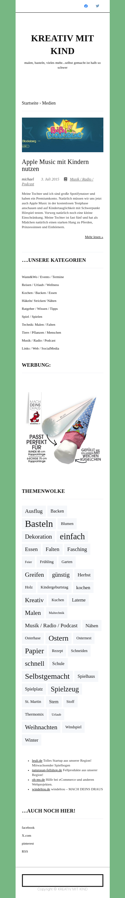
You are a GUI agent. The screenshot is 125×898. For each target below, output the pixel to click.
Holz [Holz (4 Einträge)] (29, 587)
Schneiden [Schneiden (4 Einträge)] (79, 651)
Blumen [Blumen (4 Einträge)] (67, 523)
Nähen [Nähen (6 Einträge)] (92, 625)
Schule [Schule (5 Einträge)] (58, 663)
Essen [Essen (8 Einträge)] (31, 549)
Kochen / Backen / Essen (39, 293)
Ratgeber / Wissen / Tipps (40, 308)
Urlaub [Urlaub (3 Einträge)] (56, 714)
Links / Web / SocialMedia (40, 348)
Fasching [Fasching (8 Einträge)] (77, 549)
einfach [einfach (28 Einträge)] (72, 536)
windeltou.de (41, 789)
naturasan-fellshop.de (47, 770)
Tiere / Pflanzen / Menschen (41, 332)
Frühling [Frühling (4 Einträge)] (46, 562)
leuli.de (37, 760)
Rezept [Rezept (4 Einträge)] (57, 651)
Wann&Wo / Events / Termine (43, 277)
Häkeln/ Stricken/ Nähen (39, 301)
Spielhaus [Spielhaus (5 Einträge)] (86, 676)
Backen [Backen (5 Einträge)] (57, 511)
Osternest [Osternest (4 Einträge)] (83, 638)
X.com (26, 835)
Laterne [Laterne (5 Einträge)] (79, 600)
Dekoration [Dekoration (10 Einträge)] (38, 536)
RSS (25, 851)
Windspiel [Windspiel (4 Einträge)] (73, 727)
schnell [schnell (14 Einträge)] (35, 663)
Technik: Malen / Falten (38, 324)
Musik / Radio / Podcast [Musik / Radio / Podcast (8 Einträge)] (51, 625)
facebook (28, 827)
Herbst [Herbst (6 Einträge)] (84, 574)
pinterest (28, 843)
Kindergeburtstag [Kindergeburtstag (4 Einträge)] (54, 587)
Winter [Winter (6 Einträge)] (31, 740)
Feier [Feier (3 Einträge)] (28, 562)
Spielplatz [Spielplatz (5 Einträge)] (34, 689)
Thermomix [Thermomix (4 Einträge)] (34, 714)
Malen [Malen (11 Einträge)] (33, 612)
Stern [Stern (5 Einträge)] (54, 701)
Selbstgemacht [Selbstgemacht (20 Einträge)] (47, 676)
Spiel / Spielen (32, 316)
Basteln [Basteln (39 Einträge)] (39, 524)
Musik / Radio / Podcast (39, 340)
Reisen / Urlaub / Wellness (40, 285)
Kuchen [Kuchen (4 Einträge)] (58, 600)
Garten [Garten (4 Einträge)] (67, 562)
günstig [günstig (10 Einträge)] (61, 574)
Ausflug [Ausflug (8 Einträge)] (34, 511)
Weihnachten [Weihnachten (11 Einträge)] (41, 727)
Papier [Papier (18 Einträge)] (34, 651)
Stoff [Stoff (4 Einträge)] (70, 701)
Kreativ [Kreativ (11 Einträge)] (34, 600)
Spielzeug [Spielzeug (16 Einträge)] (65, 689)
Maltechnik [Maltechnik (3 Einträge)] (57, 613)
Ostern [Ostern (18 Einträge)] (58, 638)
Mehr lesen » (94, 237)
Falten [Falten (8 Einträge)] (52, 549)
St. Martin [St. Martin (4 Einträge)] (33, 701)
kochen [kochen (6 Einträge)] (83, 587)
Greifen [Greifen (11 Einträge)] (34, 574)
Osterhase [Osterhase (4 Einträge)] (33, 638)
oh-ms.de (38, 779)
